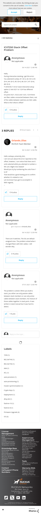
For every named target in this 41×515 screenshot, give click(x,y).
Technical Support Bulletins (8, 458)
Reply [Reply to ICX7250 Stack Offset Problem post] (20, 116)
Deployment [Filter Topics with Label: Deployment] (8, 395)
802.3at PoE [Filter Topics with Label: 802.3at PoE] (8, 364)
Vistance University (8, 464)
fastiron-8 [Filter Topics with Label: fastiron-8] (7, 408)
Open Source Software (30, 463)
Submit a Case (27, 454)
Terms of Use (7, 503)
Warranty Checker (28, 471)
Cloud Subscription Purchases (28, 452)
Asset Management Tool (30, 442)
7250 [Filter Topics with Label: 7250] (5, 355)
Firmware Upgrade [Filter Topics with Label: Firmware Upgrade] (10, 412)
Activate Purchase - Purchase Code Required (29, 448)
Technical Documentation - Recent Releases (8, 453)
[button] (14, 12)
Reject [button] (29, 12)
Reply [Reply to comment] (20, 199)
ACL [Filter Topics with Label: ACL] (5, 373)
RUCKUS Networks (21, 487)
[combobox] (20, 24)
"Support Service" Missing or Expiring (28, 473)
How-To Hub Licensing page (9, 436)
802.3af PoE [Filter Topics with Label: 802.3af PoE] (8, 359)
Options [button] (38, 38)
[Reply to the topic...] (23, 334)
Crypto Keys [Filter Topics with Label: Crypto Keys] (8, 390)
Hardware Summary (29, 443)
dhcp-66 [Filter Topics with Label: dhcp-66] (7, 399)
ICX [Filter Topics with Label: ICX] (5, 417)
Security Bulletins (8, 456)
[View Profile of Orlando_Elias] (19, 140)
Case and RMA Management (27, 456)
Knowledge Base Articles (10, 450)
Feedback (25, 434)
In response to (22, 227)
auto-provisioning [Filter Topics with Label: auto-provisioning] (10, 381)
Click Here (28, 6)
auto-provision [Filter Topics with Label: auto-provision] (9, 377)
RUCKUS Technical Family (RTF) (8, 462)
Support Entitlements (29, 445)
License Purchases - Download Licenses (9, 442)
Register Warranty (28, 470)
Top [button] (3, 509)
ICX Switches (7, 38)
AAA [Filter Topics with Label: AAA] (5, 368)
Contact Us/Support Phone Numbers (29, 432)
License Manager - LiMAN (8, 439)
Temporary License (8, 445)
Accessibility (26, 464)
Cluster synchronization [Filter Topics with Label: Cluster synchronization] (12, 386)
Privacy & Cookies (16, 503)
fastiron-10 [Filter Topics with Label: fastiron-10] (8, 403)
